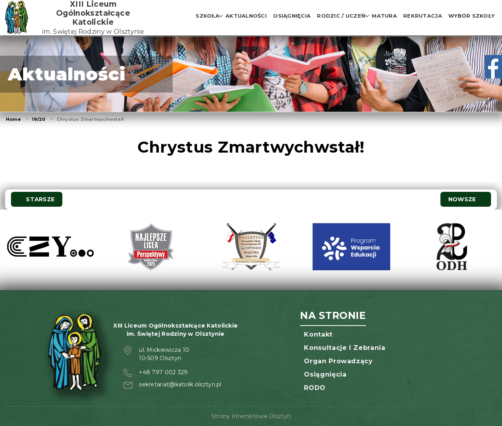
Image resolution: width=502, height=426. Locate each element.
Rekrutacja (422, 16)
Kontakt (318, 334)
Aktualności (246, 16)
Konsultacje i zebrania (344, 347)
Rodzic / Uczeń (341, 16)
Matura (384, 16)
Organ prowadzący (338, 361)
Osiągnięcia (292, 16)
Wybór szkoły (471, 16)
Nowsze (465, 199)
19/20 (38, 119)
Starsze (37, 199)
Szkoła (207, 16)
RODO (315, 387)
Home (13, 119)
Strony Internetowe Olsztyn (251, 416)
